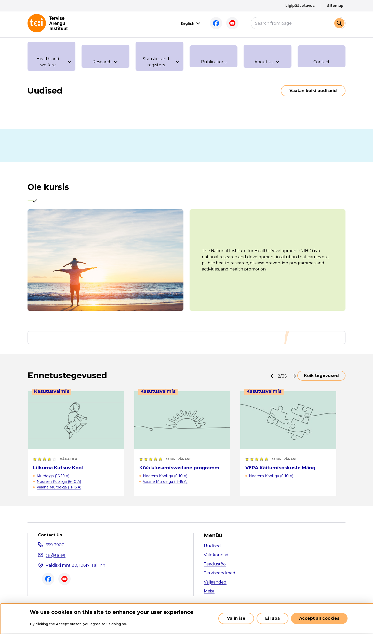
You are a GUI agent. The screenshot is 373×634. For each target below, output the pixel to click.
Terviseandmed (219, 575)
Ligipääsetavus (300, 5)
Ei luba (272, 618)
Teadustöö (215, 566)
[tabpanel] (186, 262)
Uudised (212, 548)
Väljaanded (215, 584)
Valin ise (236, 618)
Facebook (216, 23)
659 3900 (55, 547)
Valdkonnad (216, 557)
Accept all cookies (319, 618)
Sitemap (335, 5)
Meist (209, 593)
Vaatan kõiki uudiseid (313, 90)
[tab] (36, 201)
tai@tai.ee (55, 557)
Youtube (232, 23)
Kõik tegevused (321, 377)
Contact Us (50, 537)
